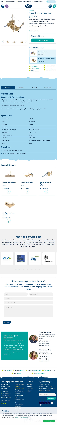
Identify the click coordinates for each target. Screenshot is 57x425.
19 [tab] (39, 269)
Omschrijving (8, 87)
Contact (29, 391)
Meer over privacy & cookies (21, 417)
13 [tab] (31, 269)
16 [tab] (35, 269)
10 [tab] (27, 269)
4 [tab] (19, 269)
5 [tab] (20, 269)
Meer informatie (34, 31)
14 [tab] (32, 269)
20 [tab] (40, 269)
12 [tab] (30, 269)
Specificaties (21, 87)
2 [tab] (16, 269)
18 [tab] (38, 269)
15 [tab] (34, 269)
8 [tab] (24, 269)
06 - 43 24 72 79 (46, 356)
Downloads (34, 87)
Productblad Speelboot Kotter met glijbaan (14, 153)
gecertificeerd (30, 1)
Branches (29, 386)
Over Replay (30, 388)
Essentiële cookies (37, 421)
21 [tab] (42, 269)
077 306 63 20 (51, 1)
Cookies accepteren (49, 421)
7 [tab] (23, 269)
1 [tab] (15, 269)
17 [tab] (36, 269)
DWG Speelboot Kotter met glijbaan (12, 150)
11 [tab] (28, 269)
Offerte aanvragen (43, 40)
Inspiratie (29, 390)
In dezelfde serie (48, 87)
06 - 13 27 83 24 (46, 341)
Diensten (29, 384)
